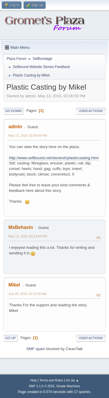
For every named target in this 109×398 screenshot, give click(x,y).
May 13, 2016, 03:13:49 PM (27, 236)
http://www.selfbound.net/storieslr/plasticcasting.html (54, 158)
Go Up (10, 338)
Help (33, 380)
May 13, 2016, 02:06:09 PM (27, 135)
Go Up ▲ (72, 380)
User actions (91, 111)
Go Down (13, 111)
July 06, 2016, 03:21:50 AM (27, 294)
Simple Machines (68, 386)
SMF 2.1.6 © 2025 (41, 386)
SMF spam (35, 349)
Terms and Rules (51, 380)
